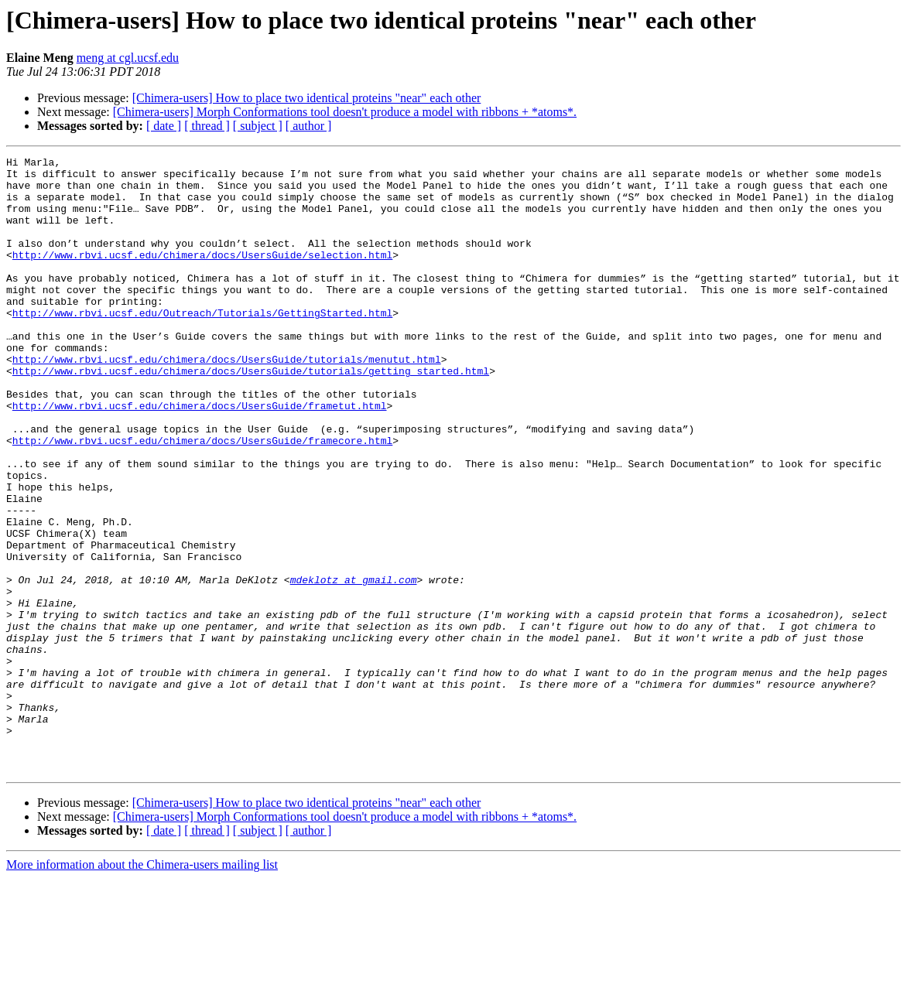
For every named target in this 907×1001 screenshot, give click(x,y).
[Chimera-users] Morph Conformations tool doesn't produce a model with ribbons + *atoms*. (345, 111)
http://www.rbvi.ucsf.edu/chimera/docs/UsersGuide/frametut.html (199, 456)
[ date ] (163, 125)
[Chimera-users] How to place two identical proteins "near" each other (306, 97)
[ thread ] (207, 125)
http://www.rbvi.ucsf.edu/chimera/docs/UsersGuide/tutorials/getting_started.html (250, 415)
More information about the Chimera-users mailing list (142, 987)
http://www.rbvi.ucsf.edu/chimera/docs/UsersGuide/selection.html (202, 275)
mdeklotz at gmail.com (353, 665)
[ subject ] (257, 125)
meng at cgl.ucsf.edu (128, 57)
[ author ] (309, 125)
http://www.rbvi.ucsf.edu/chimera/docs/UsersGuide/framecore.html (202, 498)
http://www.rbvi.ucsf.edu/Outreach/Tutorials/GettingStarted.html (202, 345)
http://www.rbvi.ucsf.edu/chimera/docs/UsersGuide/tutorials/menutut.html (226, 401)
